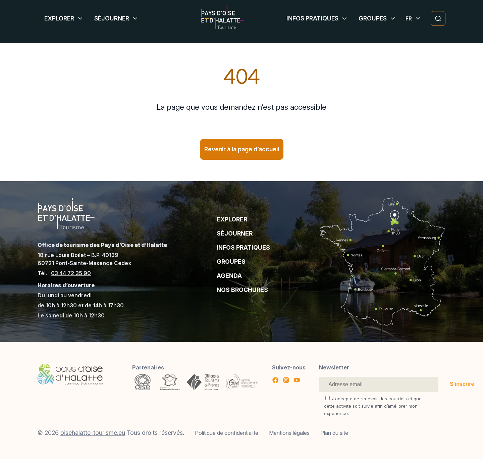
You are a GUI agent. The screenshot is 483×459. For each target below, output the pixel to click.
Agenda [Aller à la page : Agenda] (229, 275)
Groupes (373, 18)
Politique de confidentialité (226, 432)
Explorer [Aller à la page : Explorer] (232, 219)
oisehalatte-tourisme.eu (92, 432)
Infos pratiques (312, 18)
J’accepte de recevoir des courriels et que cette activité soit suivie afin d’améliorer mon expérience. (373, 406)
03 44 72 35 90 (71, 273)
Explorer (59, 18)
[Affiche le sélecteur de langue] (409, 18)
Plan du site (334, 432)
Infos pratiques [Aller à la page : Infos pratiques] (243, 247)
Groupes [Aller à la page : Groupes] (231, 261)
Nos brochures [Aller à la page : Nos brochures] (242, 289)
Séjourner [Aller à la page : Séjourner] (235, 233)
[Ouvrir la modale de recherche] (438, 18)
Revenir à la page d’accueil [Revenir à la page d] (241, 149)
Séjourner (111, 18)
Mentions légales (289, 432)
